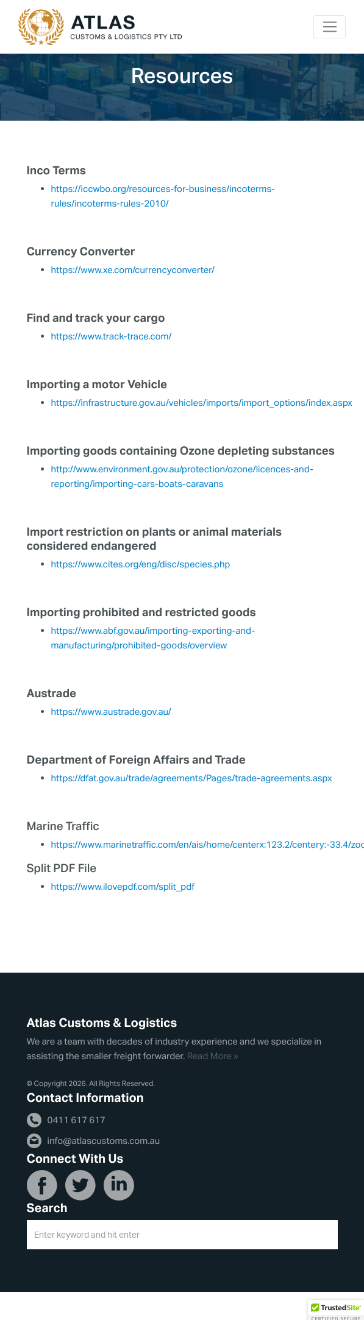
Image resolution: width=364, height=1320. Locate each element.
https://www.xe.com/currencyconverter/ (133, 269)
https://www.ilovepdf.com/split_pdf (123, 886)
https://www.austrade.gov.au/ (111, 711)
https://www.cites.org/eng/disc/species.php (140, 564)
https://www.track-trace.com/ (111, 336)
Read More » (212, 1056)
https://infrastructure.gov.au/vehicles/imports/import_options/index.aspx (201, 402)
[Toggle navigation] (329, 26)
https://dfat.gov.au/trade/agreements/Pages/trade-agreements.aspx (191, 778)
